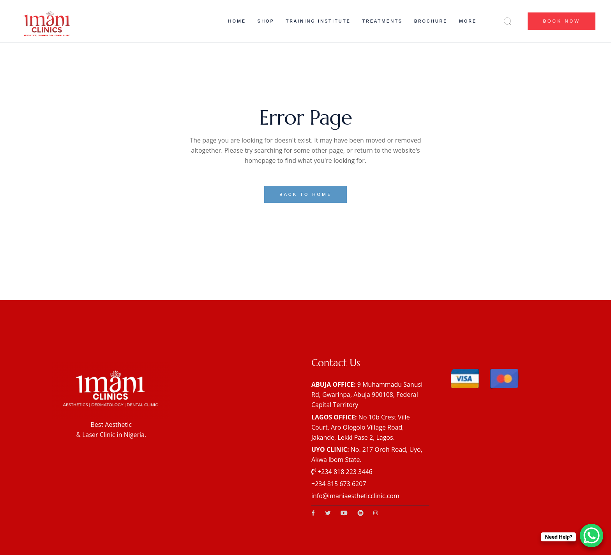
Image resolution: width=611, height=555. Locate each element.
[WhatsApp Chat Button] (591, 535)
